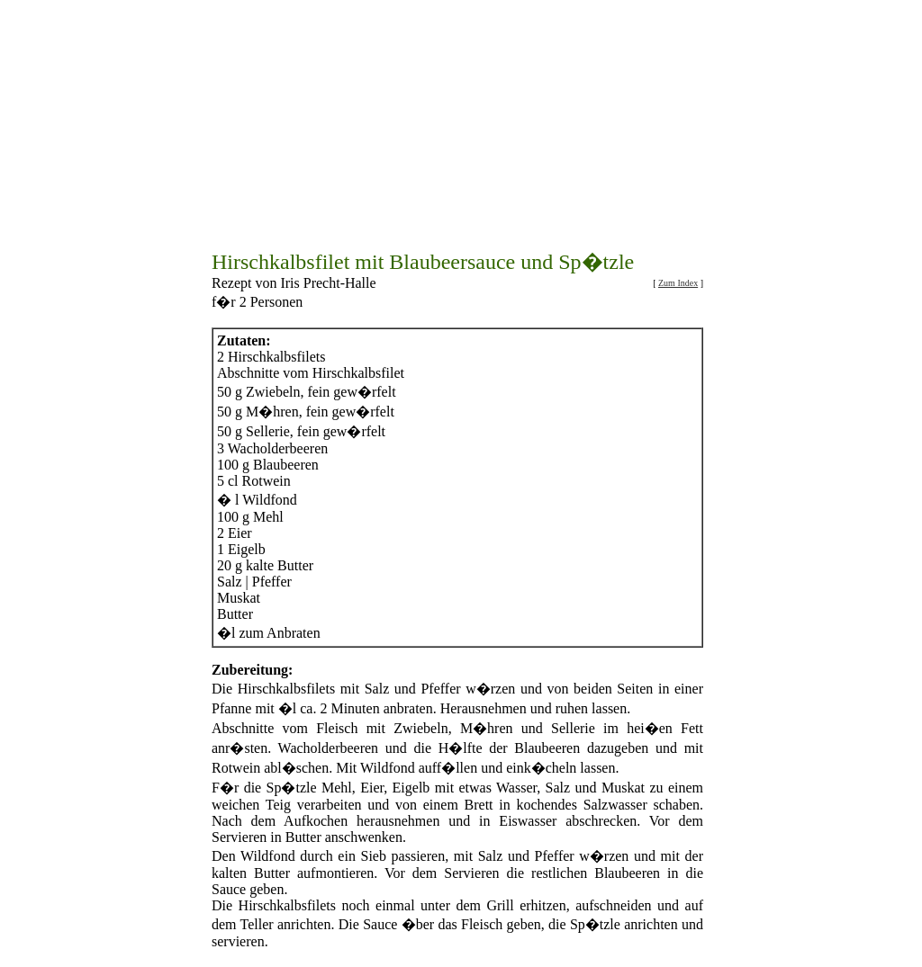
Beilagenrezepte (611, 941)
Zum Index (678, 204)
